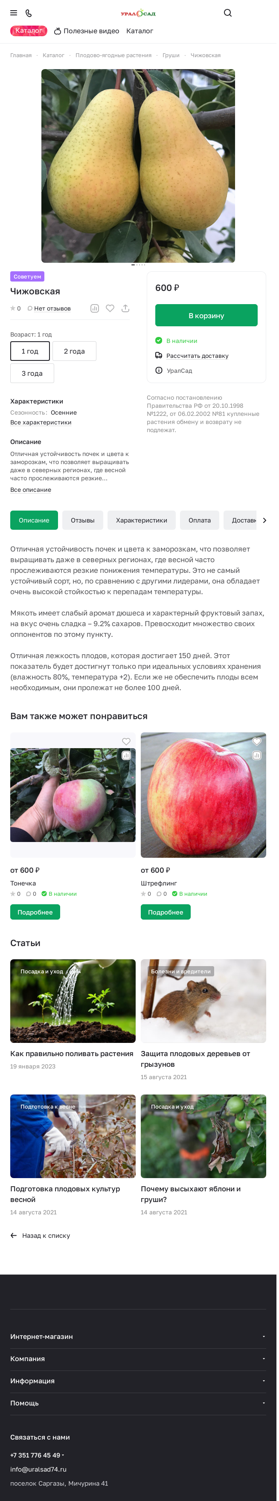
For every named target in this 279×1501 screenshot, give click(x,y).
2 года (74, 351)
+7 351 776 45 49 (35, 1455)
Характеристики (141, 520)
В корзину (206, 315)
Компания (27, 1358)
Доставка (246, 520)
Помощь (24, 1403)
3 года (32, 373)
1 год (30, 351)
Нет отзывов (49, 308)
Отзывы (83, 520)
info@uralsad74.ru (38, 1469)
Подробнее (35, 912)
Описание (34, 520)
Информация (32, 1380)
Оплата (200, 520)
